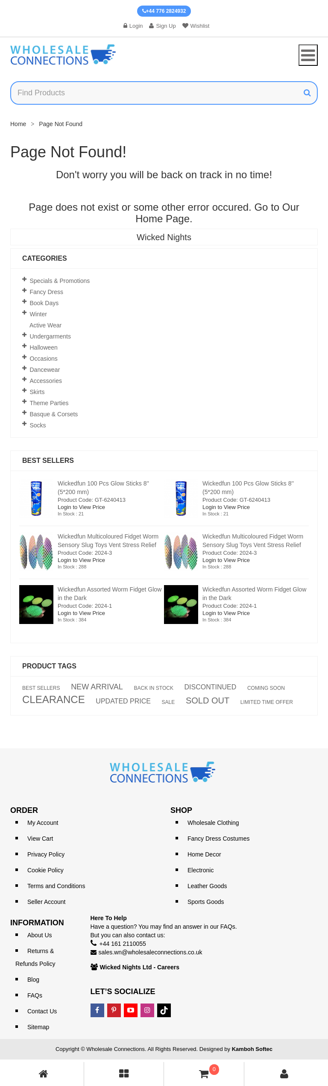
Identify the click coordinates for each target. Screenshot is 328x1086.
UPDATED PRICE (123, 701)
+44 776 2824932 (164, 11)
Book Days (44, 303)
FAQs (34, 995)
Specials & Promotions (60, 280)
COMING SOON (266, 688)
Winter (38, 314)
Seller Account (46, 901)
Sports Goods (205, 901)
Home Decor (204, 854)
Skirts (37, 391)
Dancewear (45, 369)
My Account (42, 822)
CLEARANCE (53, 700)
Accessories (46, 380)
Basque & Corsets (54, 414)
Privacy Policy (45, 854)
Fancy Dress (47, 291)
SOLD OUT (207, 700)
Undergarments (50, 336)
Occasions (44, 358)
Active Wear (45, 325)
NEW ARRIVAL (97, 687)
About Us (39, 935)
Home (18, 124)
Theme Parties (49, 403)
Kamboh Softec (252, 1049)
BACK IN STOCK (153, 688)
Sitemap (38, 1027)
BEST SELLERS (41, 688)
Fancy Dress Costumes (218, 838)
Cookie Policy (45, 870)
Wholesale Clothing (213, 822)
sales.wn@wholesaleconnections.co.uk (150, 952)
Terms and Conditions (56, 886)
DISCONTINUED (210, 687)
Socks (38, 425)
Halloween (44, 347)
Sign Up (162, 26)
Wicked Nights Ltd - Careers (140, 967)
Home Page (162, 218)
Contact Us (42, 1011)
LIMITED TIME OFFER (266, 702)
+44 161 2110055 (123, 943)
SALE (168, 702)
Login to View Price (81, 507)
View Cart (40, 838)
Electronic (200, 870)
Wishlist (196, 26)
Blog (33, 979)
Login (133, 26)
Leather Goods (207, 886)
